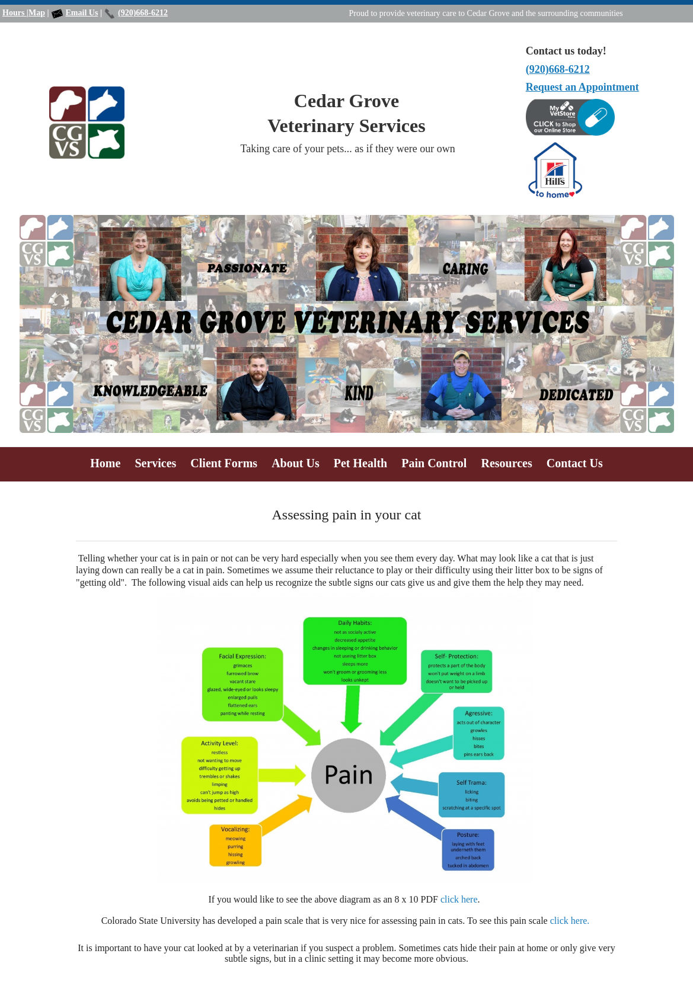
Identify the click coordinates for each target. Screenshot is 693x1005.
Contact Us (575, 463)
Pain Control (434, 463)
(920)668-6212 (143, 12)
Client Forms (223, 463)
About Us (296, 463)
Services (155, 463)
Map (36, 12)
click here (459, 899)
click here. (570, 921)
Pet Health (361, 463)
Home (105, 463)
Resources (506, 463)
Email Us (82, 12)
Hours (14, 12)
